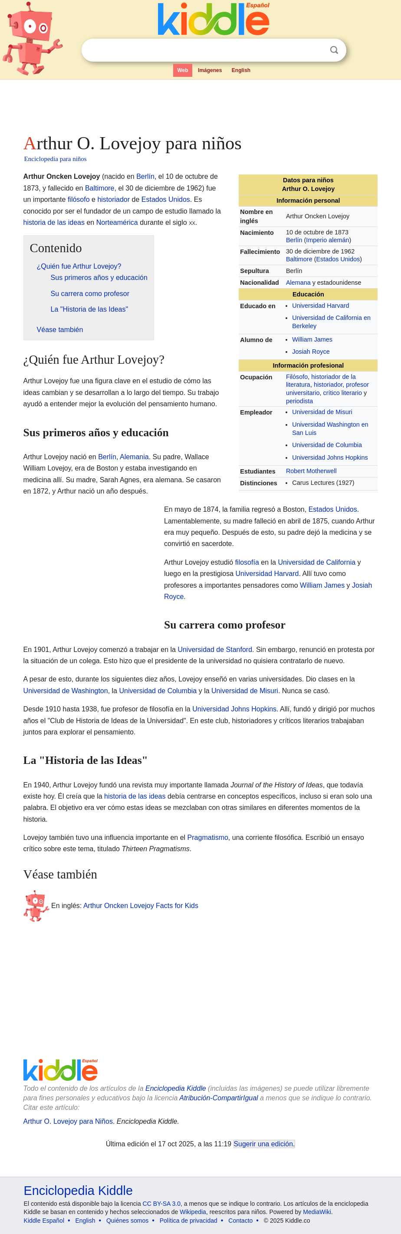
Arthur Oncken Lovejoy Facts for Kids (140, 905)
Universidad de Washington (65, 690)
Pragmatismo (207, 837)
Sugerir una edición (263, 1144)
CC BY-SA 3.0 (162, 1203)
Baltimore (299, 259)
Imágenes (210, 70)
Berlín (294, 240)
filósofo (79, 199)
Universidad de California (316, 562)
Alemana (298, 282)
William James (312, 339)
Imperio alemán (327, 240)
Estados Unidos (338, 259)
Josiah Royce (310, 351)
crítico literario (342, 392)
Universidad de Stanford (214, 649)
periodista (299, 401)
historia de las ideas (54, 222)
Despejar (316, 50)
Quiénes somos (127, 1220)
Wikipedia (193, 1211)
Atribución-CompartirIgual (218, 1098)
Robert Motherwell (311, 470)
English (241, 70)
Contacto (240, 1220)
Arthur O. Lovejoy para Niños (68, 1121)
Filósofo (297, 376)
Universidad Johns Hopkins (330, 457)
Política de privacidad (188, 1220)
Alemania (134, 457)
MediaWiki (317, 1211)
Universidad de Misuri (322, 411)
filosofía (247, 562)
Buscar (334, 50)
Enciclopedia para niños (55, 158)
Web (182, 70)
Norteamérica (117, 222)
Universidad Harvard (320, 305)
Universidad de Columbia (327, 444)
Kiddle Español (44, 1220)
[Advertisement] (200, 104)
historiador (328, 384)
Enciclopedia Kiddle (175, 1088)
